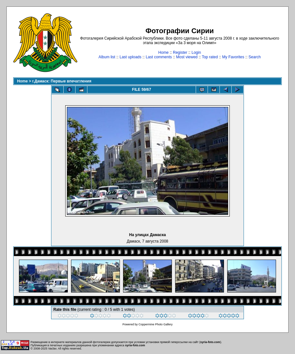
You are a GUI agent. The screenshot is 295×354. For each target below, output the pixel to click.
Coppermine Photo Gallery (156, 324)
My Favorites (233, 57)
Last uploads (130, 57)
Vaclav (52, 348)
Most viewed (187, 57)
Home (163, 52)
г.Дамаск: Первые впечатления (61, 81)
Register (180, 52)
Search (254, 57)
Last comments (159, 57)
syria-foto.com (210, 342)
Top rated (210, 57)
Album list (107, 57)
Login (196, 52)
